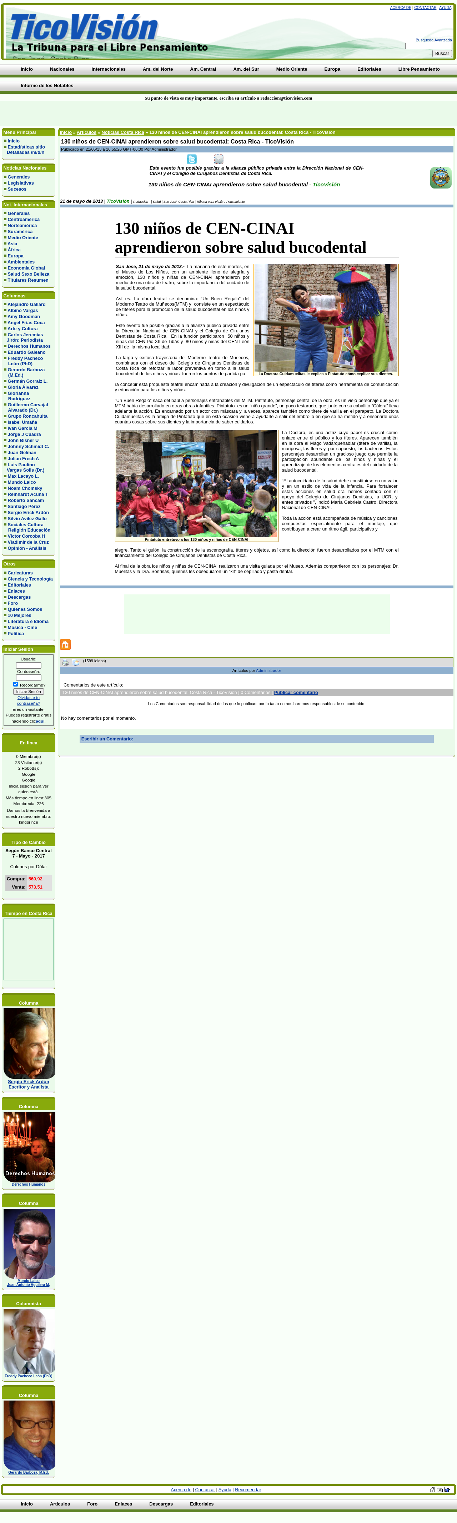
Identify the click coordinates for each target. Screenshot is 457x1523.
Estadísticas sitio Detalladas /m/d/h (24, 149)
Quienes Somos (25, 609)
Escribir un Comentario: (107, 739)
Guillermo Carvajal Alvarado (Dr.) (26, 407)
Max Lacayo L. (23, 476)
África (14, 249)
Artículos (86, 132)
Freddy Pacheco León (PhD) (23, 361)
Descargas (19, 597)
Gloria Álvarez (23, 387)
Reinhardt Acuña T (28, 494)
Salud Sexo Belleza (29, 274)
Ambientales (21, 262)
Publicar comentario (296, 692)
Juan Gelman (22, 452)
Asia (12, 243)
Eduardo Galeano (27, 352)
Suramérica (20, 231)
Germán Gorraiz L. (28, 381)
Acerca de (400, 8)
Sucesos (17, 189)
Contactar (425, 8)
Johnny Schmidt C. (28, 446)
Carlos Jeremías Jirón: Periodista (23, 337)
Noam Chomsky (25, 488)
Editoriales (19, 585)
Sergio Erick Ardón (28, 512)
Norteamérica (22, 225)
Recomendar (248, 1489)
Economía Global (26, 268)
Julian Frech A (23, 458)
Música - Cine (22, 627)
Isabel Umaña (22, 422)
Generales (19, 177)
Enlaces (16, 591)
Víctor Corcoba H (26, 536)
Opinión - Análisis (27, 548)
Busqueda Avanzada (434, 40)
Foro (13, 603)
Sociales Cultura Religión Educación (27, 527)
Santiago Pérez (24, 506)
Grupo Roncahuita (28, 416)
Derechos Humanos (29, 346)
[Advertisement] (109, 113)
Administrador (268, 670)
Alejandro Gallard (26, 304)
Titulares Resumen (28, 280)
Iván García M (22, 428)
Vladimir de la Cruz (28, 542)
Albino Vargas (22, 310)
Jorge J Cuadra (24, 434)
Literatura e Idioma (28, 621)
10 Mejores (19, 615)
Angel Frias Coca (26, 322)
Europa (16, 255)
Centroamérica (24, 219)
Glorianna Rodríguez (17, 396)
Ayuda (445, 8)
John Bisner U (23, 440)
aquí (40, 721)
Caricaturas (20, 572)
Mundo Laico (22, 482)
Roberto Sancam (26, 500)
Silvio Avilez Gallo (27, 518)
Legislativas (21, 183)
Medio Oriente (23, 237)
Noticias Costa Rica (122, 132)
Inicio (14, 141)
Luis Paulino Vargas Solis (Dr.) (24, 467)
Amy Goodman (23, 316)
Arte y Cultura (22, 328)
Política (16, 633)
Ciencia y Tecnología (30, 579)
